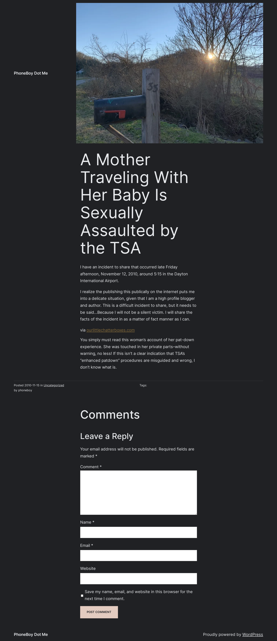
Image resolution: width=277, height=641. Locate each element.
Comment (91, 466)
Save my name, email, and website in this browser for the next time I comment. (139, 595)
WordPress (252, 634)
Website (88, 568)
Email (86, 545)
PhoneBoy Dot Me (31, 73)
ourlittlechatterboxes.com (111, 330)
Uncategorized (54, 385)
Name (87, 522)
